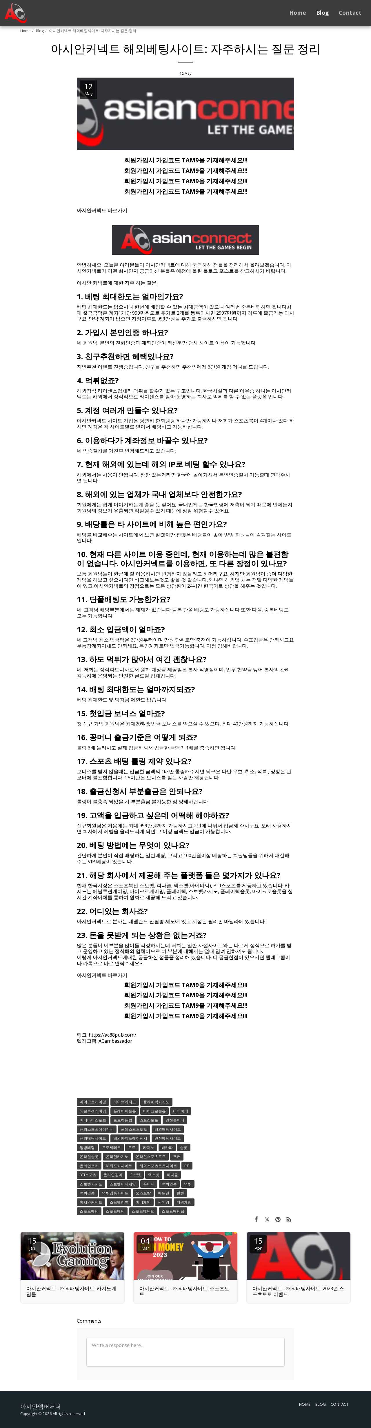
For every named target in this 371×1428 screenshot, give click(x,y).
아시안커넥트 (91, 1202)
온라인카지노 (117, 1156)
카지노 (148, 1147)
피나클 (172, 1174)
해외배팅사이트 (167, 1129)
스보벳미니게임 (123, 1184)
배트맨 (163, 1193)
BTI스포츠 (88, 1174)
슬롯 (184, 1147)
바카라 (167, 1147)
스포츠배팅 (115, 1211)
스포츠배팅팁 (173, 1211)
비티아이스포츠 (93, 1120)
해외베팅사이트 (93, 1138)
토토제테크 (111, 1147)
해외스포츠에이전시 (97, 1129)
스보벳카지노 (91, 1184)
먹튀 (188, 1184)
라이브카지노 (124, 1101)
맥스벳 (153, 1174)
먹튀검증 (87, 1193)
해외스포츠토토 (134, 1129)
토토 (132, 1147)
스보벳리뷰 (119, 1202)
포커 (177, 1156)
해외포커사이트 (119, 1165)
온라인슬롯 (89, 1156)
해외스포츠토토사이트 (158, 1165)
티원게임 (184, 1202)
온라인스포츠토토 (151, 1156)
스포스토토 (148, 1120)
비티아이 (180, 1111)
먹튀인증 (169, 1184)
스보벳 (135, 1174)
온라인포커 (89, 1165)
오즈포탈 (143, 1193)
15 (32, 1243)
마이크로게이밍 (93, 1101)
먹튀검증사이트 (115, 1193)
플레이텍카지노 (156, 1101)
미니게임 (143, 1202)
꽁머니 (148, 1184)
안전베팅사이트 (167, 1138)
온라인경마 (112, 1174)
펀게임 (163, 1202)
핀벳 (180, 1193)
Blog (40, 30)
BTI (187, 1165)
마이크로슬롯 (154, 1111)
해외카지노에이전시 (130, 1138)
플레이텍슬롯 (124, 1111)
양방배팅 (87, 1147)
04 (145, 1243)
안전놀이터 (175, 1120)
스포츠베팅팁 (143, 1211)
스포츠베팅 (89, 1211)
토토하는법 (122, 1120)
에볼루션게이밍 (93, 1111)
